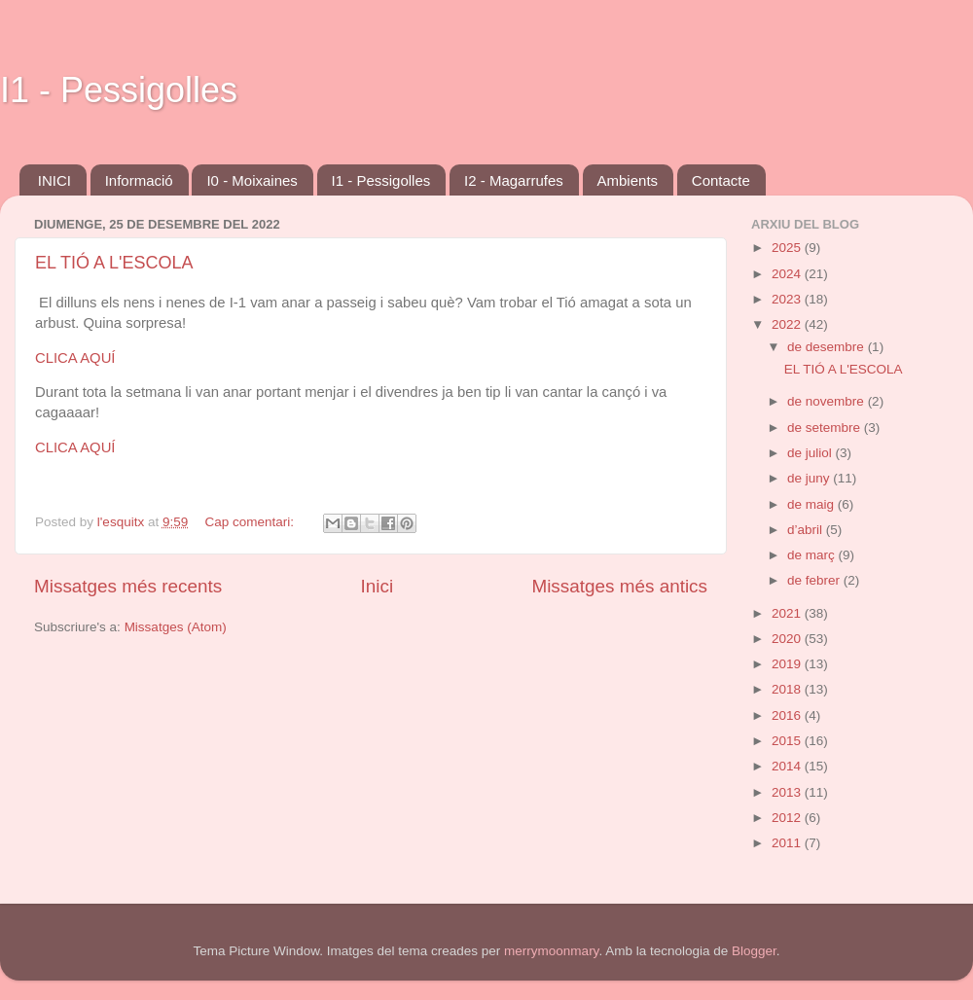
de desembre (827, 346)
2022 (788, 324)
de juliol (811, 453)
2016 (788, 715)
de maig (812, 504)
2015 (788, 740)
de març (813, 555)
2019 (788, 664)
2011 (788, 843)
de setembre (825, 427)
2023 (788, 299)
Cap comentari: (250, 522)
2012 (788, 817)
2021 (788, 613)
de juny (810, 478)
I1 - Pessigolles (118, 90)
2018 (788, 689)
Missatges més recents (128, 586)
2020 (788, 638)
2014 (788, 766)
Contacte (721, 180)
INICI (54, 180)
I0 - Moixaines (251, 180)
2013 (788, 792)
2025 (788, 247)
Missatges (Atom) (176, 627)
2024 (788, 274)
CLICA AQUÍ (75, 358)
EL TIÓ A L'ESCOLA (114, 262)
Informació (139, 180)
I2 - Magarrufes (513, 180)
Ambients (628, 180)
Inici (377, 586)
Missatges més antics (619, 586)
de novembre (827, 401)
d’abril (806, 529)
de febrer (815, 580)
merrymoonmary (551, 951)
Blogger (754, 951)
